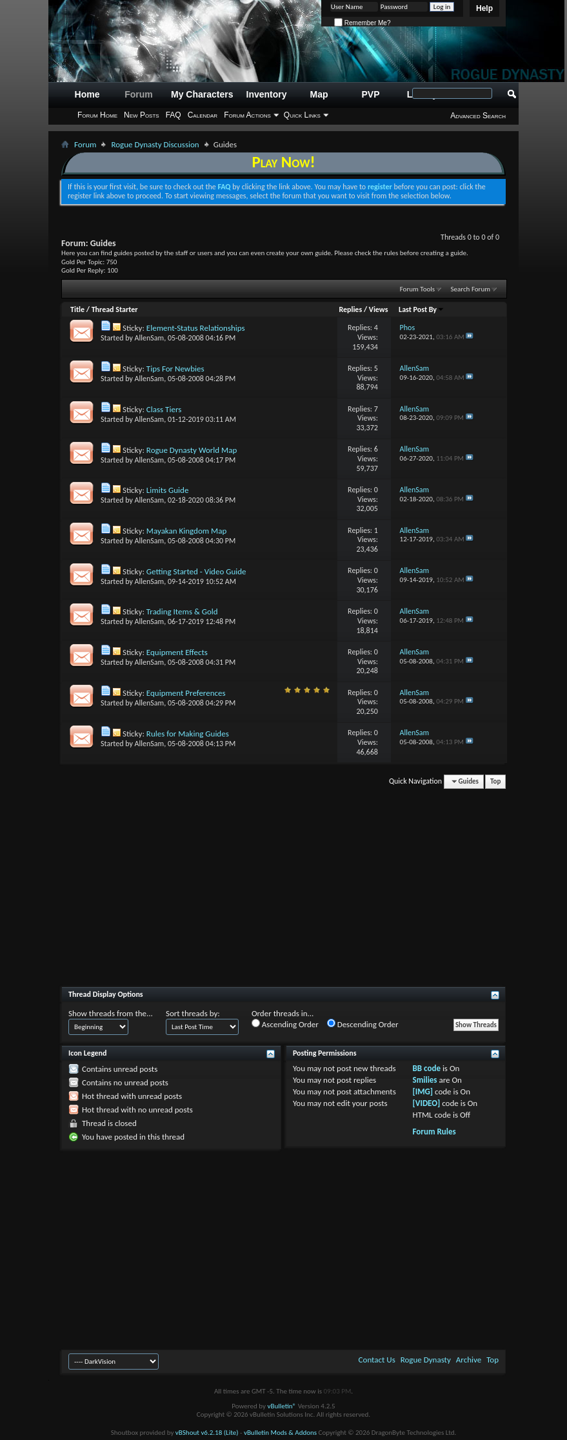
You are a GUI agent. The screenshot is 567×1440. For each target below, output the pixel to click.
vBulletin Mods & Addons (280, 1432)
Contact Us (377, 1359)
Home (87, 94)
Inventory (266, 94)
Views (378, 309)
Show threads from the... (110, 1013)
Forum (138, 94)
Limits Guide (167, 490)
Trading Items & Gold (182, 611)
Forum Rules (434, 1131)
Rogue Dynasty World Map (191, 450)
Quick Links (302, 115)
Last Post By (421, 309)
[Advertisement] (283, 892)
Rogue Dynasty (426, 1359)
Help (484, 8)
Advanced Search (478, 115)
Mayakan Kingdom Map (186, 531)
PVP (371, 94)
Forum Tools (417, 289)
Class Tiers (163, 409)
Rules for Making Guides (187, 733)
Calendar (202, 115)
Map (319, 94)
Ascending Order (285, 1024)
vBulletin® (281, 1406)
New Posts (141, 115)
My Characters (202, 94)
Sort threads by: (193, 1013)
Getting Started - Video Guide (196, 571)
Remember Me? (362, 22)
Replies (350, 309)
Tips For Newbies (175, 368)
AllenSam (149, 337)
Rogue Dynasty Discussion (155, 144)
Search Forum (471, 289)
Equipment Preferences (186, 693)
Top (495, 781)
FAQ (173, 115)
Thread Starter (115, 309)
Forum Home (97, 115)
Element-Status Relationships (195, 328)
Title (77, 309)
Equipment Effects (177, 652)
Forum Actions (247, 115)
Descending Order (363, 1024)
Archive (468, 1359)
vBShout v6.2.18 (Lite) (207, 1432)
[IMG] (423, 1091)
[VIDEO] (427, 1103)
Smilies (425, 1080)
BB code (427, 1068)
